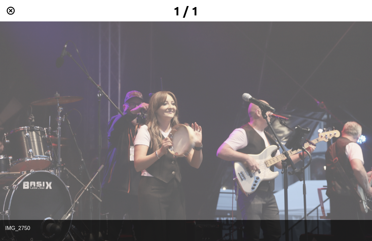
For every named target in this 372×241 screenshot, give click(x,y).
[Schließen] (11, 11)
